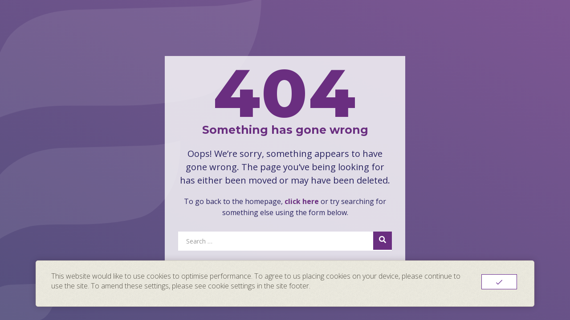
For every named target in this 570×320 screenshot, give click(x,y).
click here (302, 201)
